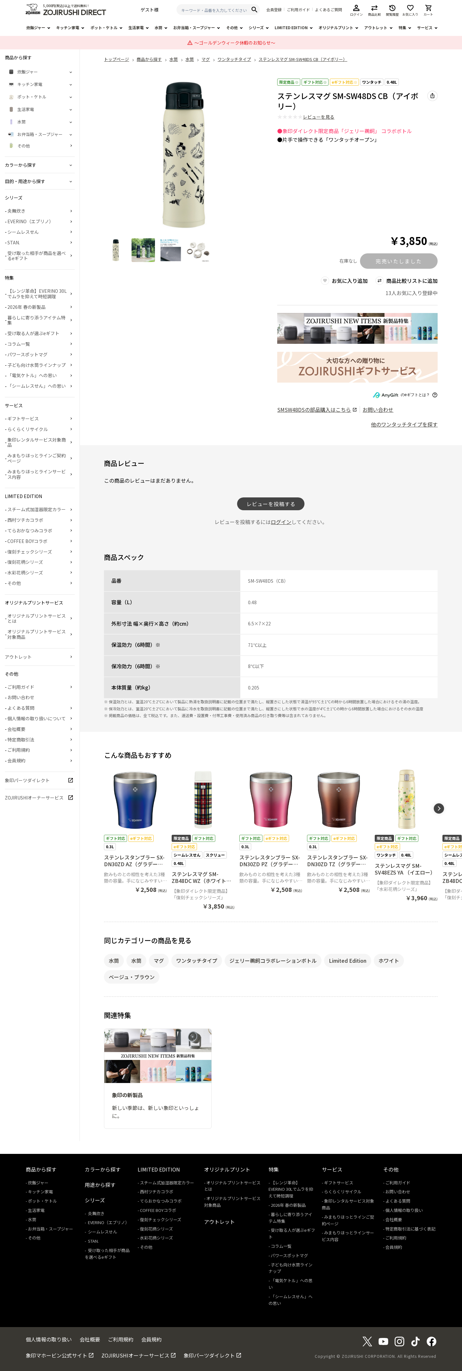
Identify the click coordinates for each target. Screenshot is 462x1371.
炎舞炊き (16, 210)
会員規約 (16, 760)
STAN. (13, 242)
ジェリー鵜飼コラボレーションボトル (273, 960)
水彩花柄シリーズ (25, 572)
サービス (424, 27)
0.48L (392, 82)
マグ (159, 960)
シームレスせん (23, 232)
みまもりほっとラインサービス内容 (36, 474)
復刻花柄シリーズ (25, 562)
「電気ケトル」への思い (32, 375)
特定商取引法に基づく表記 (410, 1229)
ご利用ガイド (298, 10)
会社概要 (16, 729)
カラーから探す (103, 1169)
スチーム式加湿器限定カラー (36, 509)
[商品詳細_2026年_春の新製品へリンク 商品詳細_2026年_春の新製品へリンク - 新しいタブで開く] (357, 328)
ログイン (281, 522)
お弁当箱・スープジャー (194, 27)
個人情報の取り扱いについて (36, 718)
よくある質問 (20, 708)
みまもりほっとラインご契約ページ (36, 458)
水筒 (158, 27)
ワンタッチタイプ (196, 960)
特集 (402, 27)
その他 (232, 27)
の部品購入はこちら (316, 409)
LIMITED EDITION (291, 27)
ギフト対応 (315, 82)
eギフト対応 (344, 82)
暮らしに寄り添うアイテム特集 (36, 320)
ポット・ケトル (103, 27)
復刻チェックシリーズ (29, 551)
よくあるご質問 (328, 10)
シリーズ (256, 27)
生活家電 (136, 27)
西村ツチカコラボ (25, 520)
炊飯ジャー (35, 27)
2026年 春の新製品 (26, 307)
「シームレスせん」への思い (36, 386)
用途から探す (100, 1185)
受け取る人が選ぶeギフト (33, 333)
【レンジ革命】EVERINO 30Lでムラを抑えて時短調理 (37, 294)
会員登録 (274, 10)
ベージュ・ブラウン (132, 977)
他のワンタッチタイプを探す (404, 424)
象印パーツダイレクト (27, 780)
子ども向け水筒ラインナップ (36, 365)
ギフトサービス (23, 418)
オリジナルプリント (336, 27)
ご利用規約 (18, 750)
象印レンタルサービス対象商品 (36, 442)
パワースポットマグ (27, 354)
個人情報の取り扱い (404, 1210)
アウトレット (375, 27)
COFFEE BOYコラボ (27, 541)
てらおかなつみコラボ (29, 530)
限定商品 (288, 82)
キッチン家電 (67, 27)
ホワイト (389, 960)
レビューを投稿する (270, 504)
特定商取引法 (20, 739)
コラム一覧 (18, 344)
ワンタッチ (371, 82)
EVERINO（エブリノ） (30, 221)
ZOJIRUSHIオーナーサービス (34, 797)
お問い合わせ (378, 409)
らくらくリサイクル (27, 429)
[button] (439, 808)
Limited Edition (347, 960)
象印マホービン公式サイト (56, 1355)
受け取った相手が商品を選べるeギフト (36, 256)
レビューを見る (318, 117)
